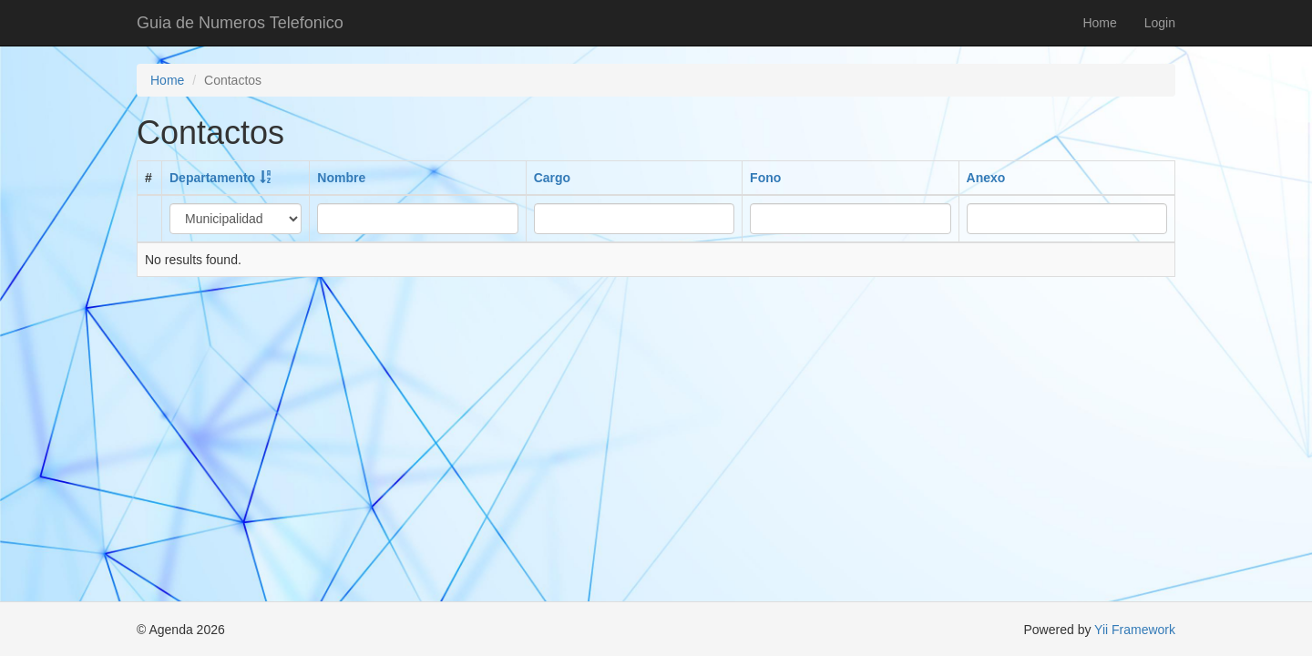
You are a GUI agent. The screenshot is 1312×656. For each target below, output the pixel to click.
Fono (765, 177)
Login (1159, 22)
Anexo (986, 177)
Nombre (341, 177)
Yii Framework (1134, 629)
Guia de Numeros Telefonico (240, 23)
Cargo (552, 177)
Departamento (212, 177)
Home (1099, 22)
